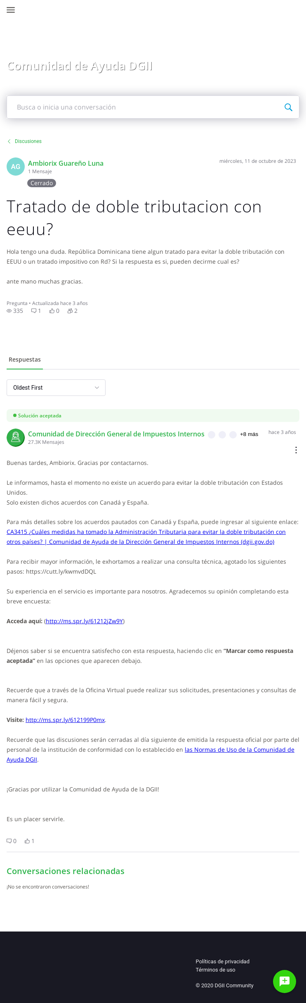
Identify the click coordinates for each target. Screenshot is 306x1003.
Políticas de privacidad (223, 961)
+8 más (249, 434)
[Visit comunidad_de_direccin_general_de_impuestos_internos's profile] (16, 438)
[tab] (25, 360)
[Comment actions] (296, 451)
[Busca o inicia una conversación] (288, 107)
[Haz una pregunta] (284, 981)
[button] (15, 311)
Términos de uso (215, 970)
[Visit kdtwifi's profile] (16, 166)
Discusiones (24, 141)
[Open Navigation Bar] (13, 10)
